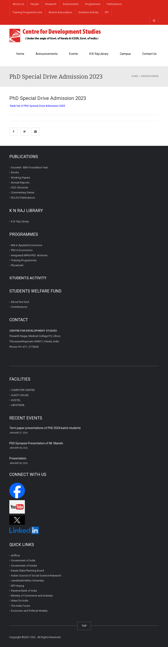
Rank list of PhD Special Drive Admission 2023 (37, 105)
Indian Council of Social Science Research (36, 575)
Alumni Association (60, 12)
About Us (18, 4)
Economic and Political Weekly (29, 610)
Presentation (17, 458)
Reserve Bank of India (24, 590)
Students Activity (88, 12)
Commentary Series (22, 192)
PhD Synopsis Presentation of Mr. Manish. (36, 443)
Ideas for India (19, 600)
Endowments (71, 4)
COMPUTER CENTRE (23, 390)
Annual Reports (20, 182)
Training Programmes (24, 260)
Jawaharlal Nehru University (27, 580)
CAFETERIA (17, 405)
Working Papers (20, 177)
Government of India (23, 560)
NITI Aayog (17, 585)
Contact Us (149, 53)
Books (15, 172)
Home (20, 53)
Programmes (92, 4)
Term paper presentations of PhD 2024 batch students (45, 428)
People (34, 4)
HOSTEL (16, 400)
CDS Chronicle (19, 187)
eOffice (15, 555)
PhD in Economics (22, 250)
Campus (125, 53)
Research (50, 4)
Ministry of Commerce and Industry (32, 595)
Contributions (19, 306)
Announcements (47, 53)
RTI (106, 12)
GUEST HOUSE (20, 395)
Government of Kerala (24, 565)
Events (73, 53)
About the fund (20, 301)
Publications (114, 4)
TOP (84, 625)
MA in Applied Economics (26, 245)
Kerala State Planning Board (27, 570)
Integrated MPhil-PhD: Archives (29, 255)
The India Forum (20, 605)
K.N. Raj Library (98, 53)
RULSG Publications (23, 197)
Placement (17, 265)
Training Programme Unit (27, 12)
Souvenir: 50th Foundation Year (29, 167)
